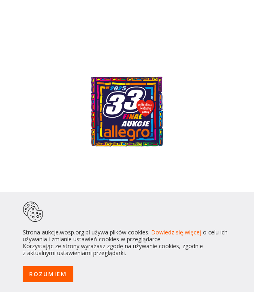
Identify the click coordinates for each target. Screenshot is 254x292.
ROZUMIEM (48, 274)
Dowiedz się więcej (176, 232)
